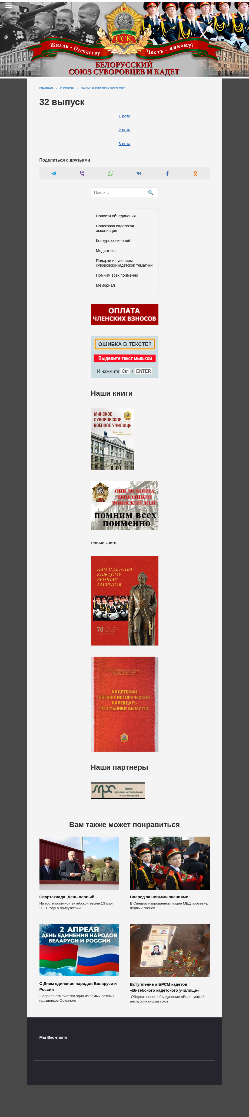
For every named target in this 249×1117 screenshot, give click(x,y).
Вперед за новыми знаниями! (160, 896)
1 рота (125, 116)
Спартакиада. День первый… (69, 896)
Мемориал (105, 285)
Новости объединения (116, 216)
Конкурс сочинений (113, 240)
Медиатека (105, 250)
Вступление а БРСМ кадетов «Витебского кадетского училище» (164, 986)
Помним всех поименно (117, 275)
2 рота (125, 129)
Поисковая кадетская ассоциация (115, 228)
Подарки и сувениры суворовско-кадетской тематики (124, 262)
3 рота (125, 143)
